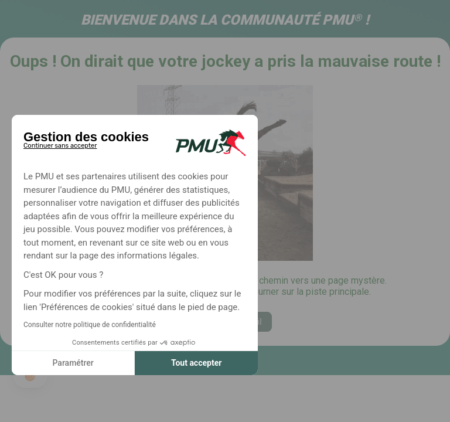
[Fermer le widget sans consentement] (60, 143)
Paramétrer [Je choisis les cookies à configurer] (72, 362)
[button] (30, 376)
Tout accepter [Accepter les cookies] (196, 362)
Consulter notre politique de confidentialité (89, 325)
